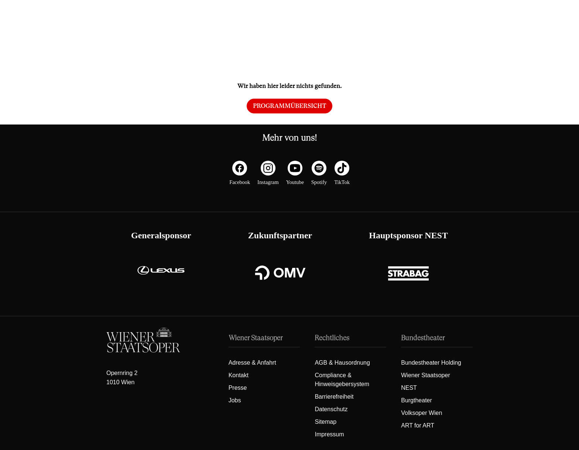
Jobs (235, 400)
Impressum (329, 434)
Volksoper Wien (421, 413)
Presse (238, 388)
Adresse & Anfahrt (252, 362)
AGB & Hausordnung (342, 362)
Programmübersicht (289, 105)
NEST (409, 388)
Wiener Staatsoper (425, 375)
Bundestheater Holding (431, 362)
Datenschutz (331, 409)
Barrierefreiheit (334, 396)
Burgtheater (416, 400)
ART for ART (417, 425)
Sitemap (325, 422)
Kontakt (239, 375)
